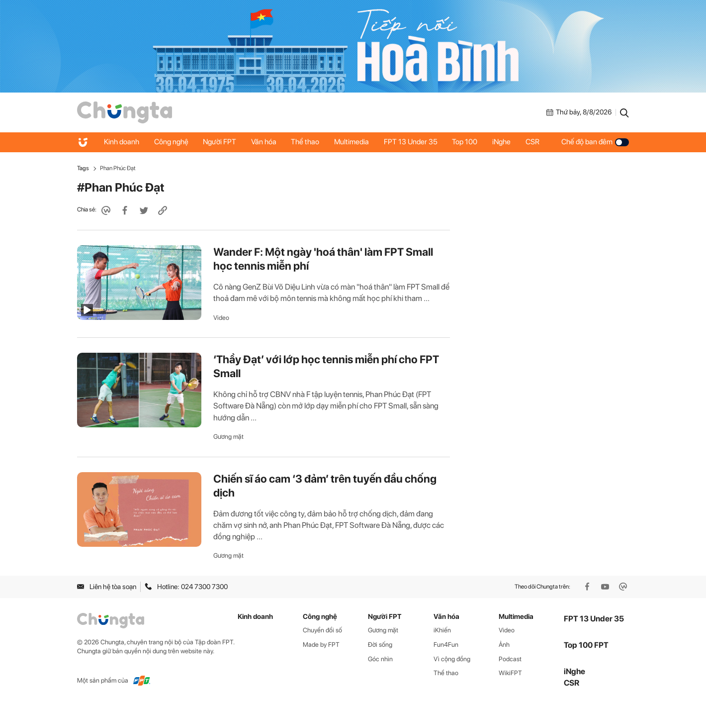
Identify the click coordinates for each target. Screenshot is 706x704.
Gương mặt (228, 436)
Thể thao (306, 141)
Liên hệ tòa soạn (106, 587)
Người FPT (220, 141)
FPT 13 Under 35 (412, 141)
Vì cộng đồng (452, 659)
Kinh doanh (121, 141)
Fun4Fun (446, 644)
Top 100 (466, 141)
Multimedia (352, 141)
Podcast (510, 659)
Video (221, 317)
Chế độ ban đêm (595, 141)
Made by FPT (321, 644)
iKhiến (442, 630)
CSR (534, 141)
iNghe (503, 141)
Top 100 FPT (586, 645)
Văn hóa (264, 141)
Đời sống (380, 644)
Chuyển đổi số (322, 630)
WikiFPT (510, 673)
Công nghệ (171, 141)
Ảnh (504, 644)
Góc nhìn (380, 659)
